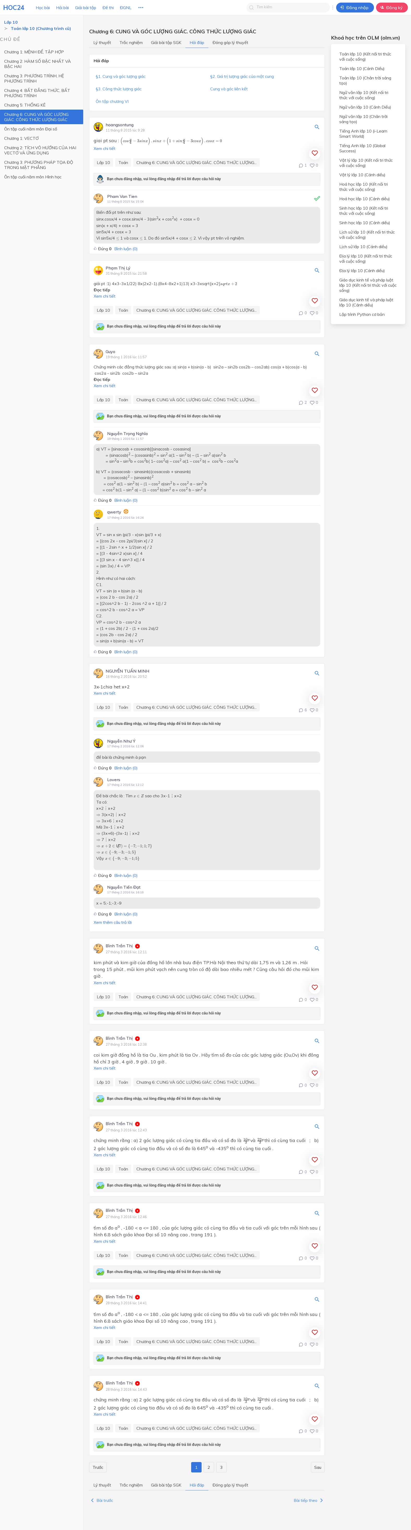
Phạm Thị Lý (118, 268)
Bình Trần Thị (119, 946)
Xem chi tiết (105, 148)
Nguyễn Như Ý (121, 741)
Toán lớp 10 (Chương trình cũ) (41, 28)
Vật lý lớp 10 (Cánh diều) (362, 174)
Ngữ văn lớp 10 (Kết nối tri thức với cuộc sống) (363, 95)
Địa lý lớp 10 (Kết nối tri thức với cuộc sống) (365, 258)
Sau (317, 1467)
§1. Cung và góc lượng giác (121, 76)
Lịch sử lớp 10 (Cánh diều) (363, 246)
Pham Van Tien (122, 196)
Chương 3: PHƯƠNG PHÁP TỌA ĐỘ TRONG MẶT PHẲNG (38, 165)
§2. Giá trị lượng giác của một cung (242, 76)
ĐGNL (125, 7)
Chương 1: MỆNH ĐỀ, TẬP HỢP (34, 51)
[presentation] (171, 141)
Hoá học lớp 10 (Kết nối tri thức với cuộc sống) (363, 186)
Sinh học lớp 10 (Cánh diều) (364, 222)
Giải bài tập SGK (166, 42)
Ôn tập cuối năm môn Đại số (30, 128)
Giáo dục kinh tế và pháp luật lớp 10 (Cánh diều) (366, 302)
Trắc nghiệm (131, 42)
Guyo (110, 351)
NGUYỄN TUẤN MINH (127, 671)
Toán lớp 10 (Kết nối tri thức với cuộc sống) (365, 56)
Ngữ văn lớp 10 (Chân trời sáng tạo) (363, 119)
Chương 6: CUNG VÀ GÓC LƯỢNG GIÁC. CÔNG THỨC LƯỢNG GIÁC (36, 117)
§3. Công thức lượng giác (119, 88)
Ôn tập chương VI (112, 101)
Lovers (113, 779)
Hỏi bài (62, 7)
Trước (98, 1467)
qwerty (114, 512)
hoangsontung (120, 125)
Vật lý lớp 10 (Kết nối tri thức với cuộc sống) (366, 163)
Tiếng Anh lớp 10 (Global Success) (362, 148)
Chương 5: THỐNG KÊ (25, 105)
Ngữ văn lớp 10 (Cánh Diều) (365, 107)
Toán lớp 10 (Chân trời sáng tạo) (365, 80)
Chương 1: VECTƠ (21, 138)
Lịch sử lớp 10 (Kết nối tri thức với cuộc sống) (367, 234)
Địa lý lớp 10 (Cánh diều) (362, 270)
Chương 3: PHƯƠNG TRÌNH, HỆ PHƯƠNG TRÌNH (34, 78)
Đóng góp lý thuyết (230, 42)
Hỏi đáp (197, 42)
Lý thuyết (102, 42)
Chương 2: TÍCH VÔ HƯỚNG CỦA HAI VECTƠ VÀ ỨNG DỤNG (40, 150)
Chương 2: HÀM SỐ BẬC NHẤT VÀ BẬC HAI (37, 64)
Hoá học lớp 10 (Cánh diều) (364, 198)
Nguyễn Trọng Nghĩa (127, 433)
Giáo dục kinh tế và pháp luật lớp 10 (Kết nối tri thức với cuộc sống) (368, 285)
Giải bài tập (85, 7)
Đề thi (108, 7)
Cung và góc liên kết (229, 88)
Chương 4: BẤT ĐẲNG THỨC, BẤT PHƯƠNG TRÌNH (37, 93)
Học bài (43, 7)
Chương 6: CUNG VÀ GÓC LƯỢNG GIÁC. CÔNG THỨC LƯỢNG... (196, 162)
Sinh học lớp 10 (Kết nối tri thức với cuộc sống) (363, 210)
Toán (123, 162)
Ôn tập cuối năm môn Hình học (33, 176)
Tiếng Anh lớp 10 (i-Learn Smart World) (363, 133)
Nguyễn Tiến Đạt (124, 887)
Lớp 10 (11, 22)
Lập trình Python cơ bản (362, 314)
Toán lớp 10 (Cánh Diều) (362, 68)
